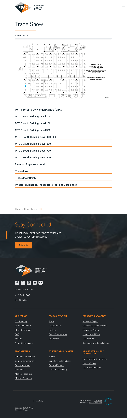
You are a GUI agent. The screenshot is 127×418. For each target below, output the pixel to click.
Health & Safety (89, 363)
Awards (18, 339)
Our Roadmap (21, 321)
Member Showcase (23, 378)
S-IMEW (52, 357)
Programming (55, 326)
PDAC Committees (23, 330)
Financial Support (56, 365)
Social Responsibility (92, 368)
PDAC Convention (58, 316)
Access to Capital (90, 321)
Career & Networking (58, 370)
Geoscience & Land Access (95, 326)
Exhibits (52, 330)
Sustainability (88, 339)
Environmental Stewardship (95, 359)
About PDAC (21, 316)
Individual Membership (25, 357)
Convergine (98, 400)
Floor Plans (29, 209)
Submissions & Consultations (96, 343)
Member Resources (23, 374)
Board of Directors (23, 326)
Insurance (19, 370)
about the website (95, 402)
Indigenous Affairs (91, 330)
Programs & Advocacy (94, 316)
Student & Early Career (61, 351)
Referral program (22, 365)
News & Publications (24, 343)
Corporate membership (25, 361)
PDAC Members (22, 351)
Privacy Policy (38, 401)
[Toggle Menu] (123, 7)
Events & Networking (58, 334)
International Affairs (91, 334)
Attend (51, 321)
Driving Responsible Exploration (93, 352)
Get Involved (54, 339)
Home (18, 209)
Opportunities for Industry (60, 361)
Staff (17, 334)
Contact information (24, 290)
